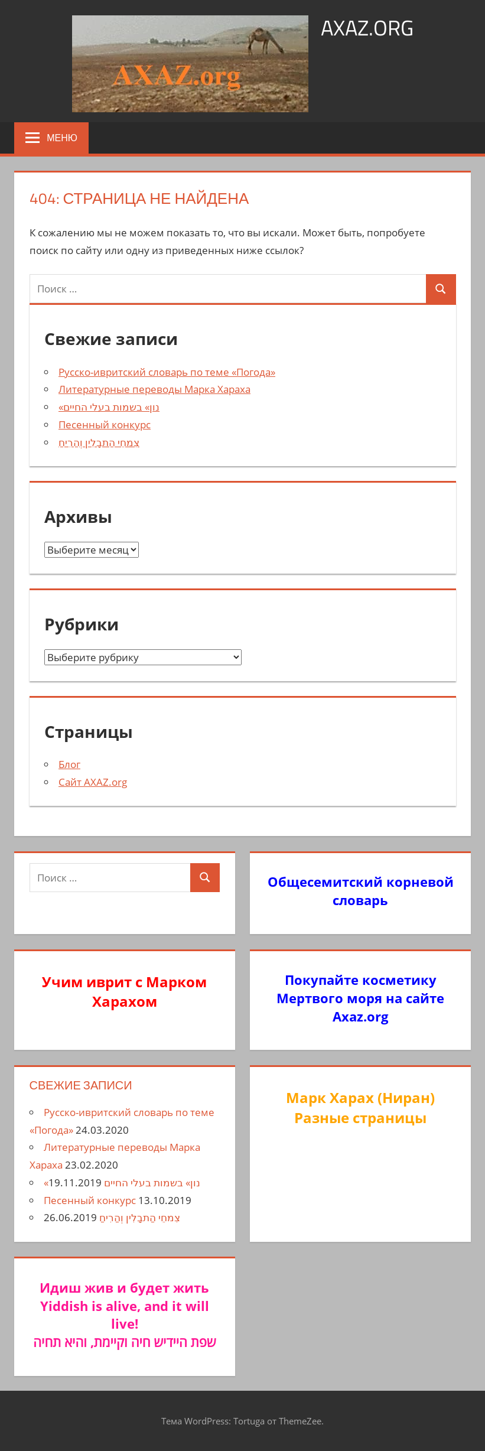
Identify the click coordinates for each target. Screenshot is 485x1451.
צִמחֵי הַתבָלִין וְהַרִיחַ (98, 442)
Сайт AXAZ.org (92, 782)
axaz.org (367, 27)
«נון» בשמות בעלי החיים (109, 407)
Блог (69, 764)
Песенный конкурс (104, 424)
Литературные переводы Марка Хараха (154, 389)
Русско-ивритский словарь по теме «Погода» (166, 372)
